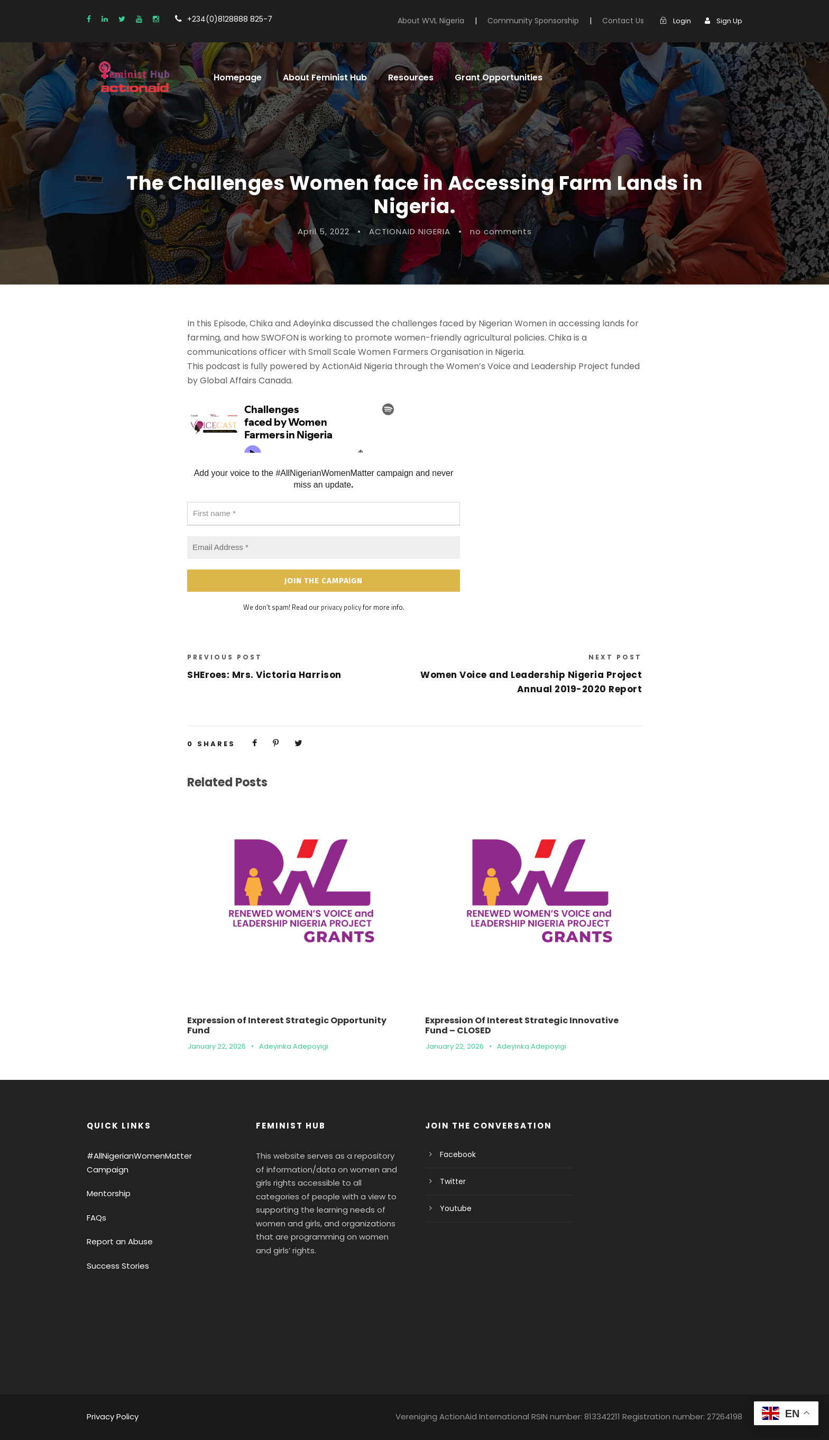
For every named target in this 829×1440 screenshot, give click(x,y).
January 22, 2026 (217, 1046)
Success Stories (118, 1265)
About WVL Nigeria (431, 20)
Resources (410, 77)
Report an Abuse (120, 1241)
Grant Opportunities (496, 77)
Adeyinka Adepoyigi (293, 1046)
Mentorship (109, 1193)
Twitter (453, 1181)
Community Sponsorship (533, 20)
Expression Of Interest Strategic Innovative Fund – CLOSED (522, 1025)
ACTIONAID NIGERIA (409, 231)
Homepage (238, 77)
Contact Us (623, 20)
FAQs (96, 1217)
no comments (501, 231)
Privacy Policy (113, 1416)
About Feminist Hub (325, 77)
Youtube (456, 1208)
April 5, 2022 (323, 231)
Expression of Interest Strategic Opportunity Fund (286, 1025)
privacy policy (341, 607)
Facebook (458, 1154)
